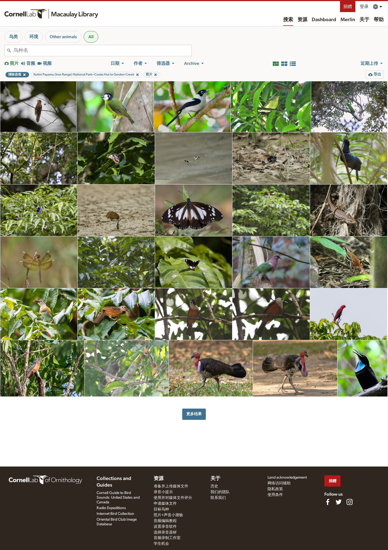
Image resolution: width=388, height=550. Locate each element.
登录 (364, 6)
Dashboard (324, 19)
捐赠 (347, 6)
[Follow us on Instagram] (349, 502)
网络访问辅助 (279, 483)
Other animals (63, 37)
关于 (364, 19)
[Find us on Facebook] (327, 502)
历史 (214, 486)
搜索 (288, 19)
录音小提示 (163, 492)
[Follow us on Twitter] (338, 502)
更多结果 (194, 414)
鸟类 (13, 37)
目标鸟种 (161, 509)
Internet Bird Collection (115, 514)
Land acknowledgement (287, 477)
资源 (302, 19)
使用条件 (275, 495)
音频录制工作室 (167, 538)
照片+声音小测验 (168, 515)
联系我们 (218, 498)
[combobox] (102, 50)
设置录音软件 (165, 527)
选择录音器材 (165, 532)
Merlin (348, 19)
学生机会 (161, 544)
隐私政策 (275, 489)
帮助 (379, 19)
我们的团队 (220, 492)
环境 (33, 37)
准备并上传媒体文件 (171, 486)
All (91, 37)
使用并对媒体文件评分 (173, 498)
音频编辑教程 (165, 521)
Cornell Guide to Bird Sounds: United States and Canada (118, 497)
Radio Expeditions (111, 508)
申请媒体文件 (165, 504)
